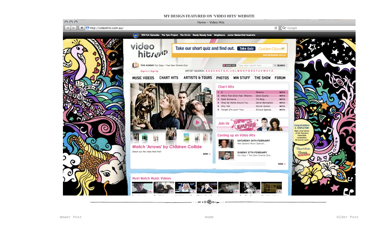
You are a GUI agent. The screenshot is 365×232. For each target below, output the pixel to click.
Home (209, 217)
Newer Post (71, 217)
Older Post (348, 217)
